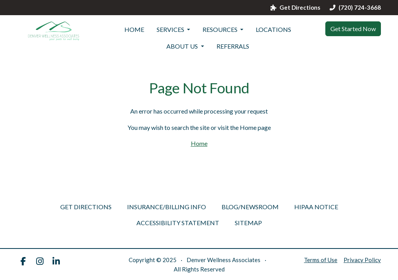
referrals (232, 46)
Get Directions (295, 7)
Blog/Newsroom (250, 206)
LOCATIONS (273, 29)
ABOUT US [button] (182, 46)
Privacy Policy (362, 259)
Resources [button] (220, 29)
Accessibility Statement (177, 222)
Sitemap (248, 222)
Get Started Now (353, 28)
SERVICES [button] (171, 29)
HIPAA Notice (316, 206)
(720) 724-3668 (355, 7)
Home (134, 29)
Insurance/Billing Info (166, 206)
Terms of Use (320, 259)
